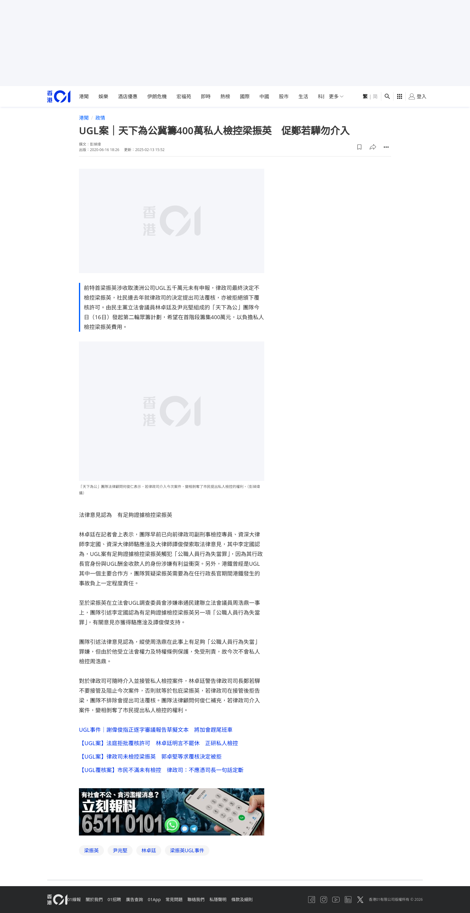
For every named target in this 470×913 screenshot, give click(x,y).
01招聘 (123, 899)
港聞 (84, 96)
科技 (323, 96)
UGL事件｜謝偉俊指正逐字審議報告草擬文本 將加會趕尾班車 (156, 729)
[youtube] (327, 899)
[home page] (58, 96)
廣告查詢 (145, 899)
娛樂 (103, 96)
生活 (303, 96)
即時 (206, 96)
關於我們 (100, 899)
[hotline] (171, 816)
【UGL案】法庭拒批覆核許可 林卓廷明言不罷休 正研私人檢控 (158, 744)
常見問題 (189, 899)
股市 (284, 96)
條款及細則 (265, 899)
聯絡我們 (214, 899)
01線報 (77, 899)
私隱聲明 (238, 899)
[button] (359, 147)
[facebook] (298, 899)
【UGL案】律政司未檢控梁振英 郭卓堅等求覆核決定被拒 (150, 759)
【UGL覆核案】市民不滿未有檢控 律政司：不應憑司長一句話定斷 (161, 773)
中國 (264, 96)
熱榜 (225, 96)
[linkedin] (342, 899)
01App (167, 899)
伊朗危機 (157, 96)
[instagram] (312, 899)
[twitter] (356, 899)
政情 (100, 117)
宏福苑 (183, 96)
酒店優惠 (127, 96)
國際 (245, 96)
